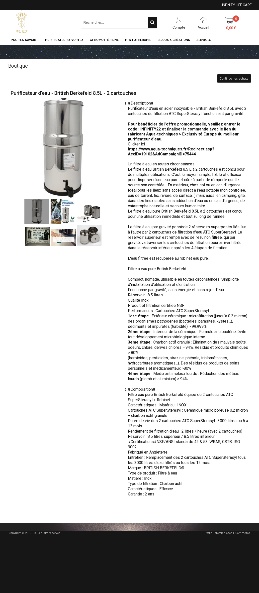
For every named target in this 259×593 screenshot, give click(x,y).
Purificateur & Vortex (64, 40)
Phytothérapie (138, 40)
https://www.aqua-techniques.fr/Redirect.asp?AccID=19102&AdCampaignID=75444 (171, 151)
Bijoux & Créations (174, 40)
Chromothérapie (104, 40)
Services (203, 40)
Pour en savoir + (25, 40)
